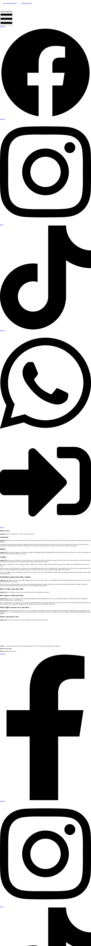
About (7, 3)
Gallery (26, 3)
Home (4, 3)
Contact (30, 3)
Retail (22, 3)
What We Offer (13, 3)
